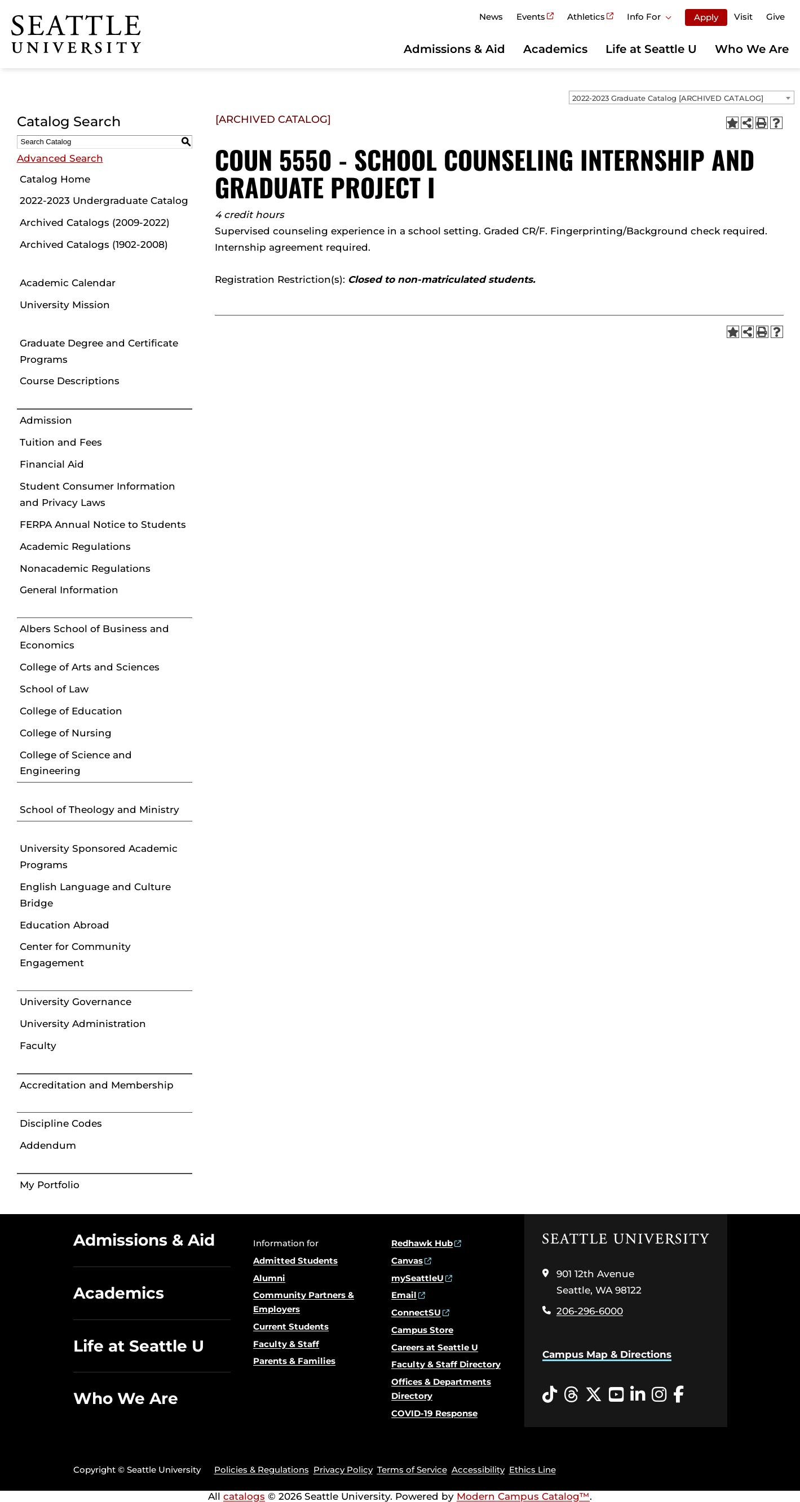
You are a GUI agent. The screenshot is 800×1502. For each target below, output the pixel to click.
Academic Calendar (68, 282)
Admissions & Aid (454, 49)
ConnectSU (416, 1312)
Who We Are (752, 49)
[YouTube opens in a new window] (616, 1395)
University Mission (65, 304)
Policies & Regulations (261, 1469)
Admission (46, 420)
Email (404, 1295)
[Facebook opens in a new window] (678, 1395)
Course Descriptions (70, 380)
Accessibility (478, 1469)
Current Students (291, 1326)
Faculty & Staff (286, 1344)
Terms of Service (412, 1469)
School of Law (54, 689)
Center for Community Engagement (75, 954)
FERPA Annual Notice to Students (103, 524)
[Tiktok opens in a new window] (549, 1395)
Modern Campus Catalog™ (523, 1496)
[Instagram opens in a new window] (659, 1395)
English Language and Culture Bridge (95, 895)
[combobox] (681, 97)
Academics (555, 49)
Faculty (38, 1045)
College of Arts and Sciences (90, 667)
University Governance (75, 1001)
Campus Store (422, 1330)
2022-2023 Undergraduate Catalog (104, 200)
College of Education (71, 711)
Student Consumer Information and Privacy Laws (97, 494)
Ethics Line (532, 1469)
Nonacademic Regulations (85, 568)
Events (530, 16)
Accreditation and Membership (97, 1085)
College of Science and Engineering (76, 763)
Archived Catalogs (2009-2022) (95, 222)
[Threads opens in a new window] (571, 1395)
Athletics (586, 16)
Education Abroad (64, 925)
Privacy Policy (343, 1469)
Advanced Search (60, 158)
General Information (69, 590)
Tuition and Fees (61, 442)
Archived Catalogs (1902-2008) (94, 244)
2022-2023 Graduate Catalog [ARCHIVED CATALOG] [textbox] (667, 98)
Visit (743, 16)
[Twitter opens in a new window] (593, 1395)
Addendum (48, 1145)
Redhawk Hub (422, 1243)
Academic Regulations (75, 546)
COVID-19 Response (434, 1413)
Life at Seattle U (651, 49)
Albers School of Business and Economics (94, 637)
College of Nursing (66, 733)
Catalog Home (55, 179)
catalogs (244, 1496)
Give (775, 16)
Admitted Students (295, 1260)
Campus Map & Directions (606, 1354)
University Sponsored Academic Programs (99, 856)
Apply (706, 17)
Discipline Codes (61, 1123)
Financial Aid (52, 464)
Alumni (269, 1278)
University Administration (83, 1023)
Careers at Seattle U (434, 1347)
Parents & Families (294, 1361)
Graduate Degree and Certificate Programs (99, 351)
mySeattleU (417, 1278)
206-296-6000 (589, 1311)
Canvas (407, 1260)
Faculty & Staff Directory (446, 1364)
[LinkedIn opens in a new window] (637, 1395)
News (491, 16)
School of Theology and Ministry (99, 809)
